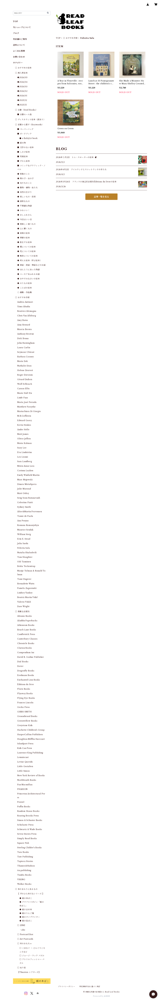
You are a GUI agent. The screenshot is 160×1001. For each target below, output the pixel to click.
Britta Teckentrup (26, 566)
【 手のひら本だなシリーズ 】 (30, 893)
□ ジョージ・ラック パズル (31, 955)
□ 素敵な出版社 (22, 611)
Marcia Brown (24, 329)
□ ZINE (21, 925)
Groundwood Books (27, 716)
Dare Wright (23, 606)
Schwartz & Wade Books (29, 829)
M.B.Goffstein (24, 416)
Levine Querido (25, 762)
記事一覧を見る (101, 196)
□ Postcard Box (25, 934)
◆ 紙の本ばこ (25, 898)
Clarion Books (24, 648)
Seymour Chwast (25, 352)
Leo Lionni (22, 457)
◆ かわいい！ (23, 210)
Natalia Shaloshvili (27, 552)
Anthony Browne (25, 334)
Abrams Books (24, 616)
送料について (19, 45)
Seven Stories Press (27, 834)
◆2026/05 (22, 77)
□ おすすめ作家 (70, 38)
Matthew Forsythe (26, 407)
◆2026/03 (22, 86)
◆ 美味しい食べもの (26, 224)
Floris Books (23, 689)
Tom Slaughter (24, 557)
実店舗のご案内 (20, 39)
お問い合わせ (19, 57)
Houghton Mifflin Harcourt (31, 739)
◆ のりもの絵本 (24, 283)
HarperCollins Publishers (30, 734)
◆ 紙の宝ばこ (25, 921)
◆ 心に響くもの (24, 228)
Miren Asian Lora (25, 466)
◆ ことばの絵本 (24, 288)
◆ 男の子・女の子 (25, 178)
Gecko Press (23, 707)
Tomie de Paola (25, 516)
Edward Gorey (24, 420)
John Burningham (26, 343)
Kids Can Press (24, 748)
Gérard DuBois (24, 379)
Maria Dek (22, 361)
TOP (58, 38)
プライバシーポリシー (66, 986)
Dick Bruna (23, 338)
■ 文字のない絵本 (25, 147)
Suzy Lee (21, 448)
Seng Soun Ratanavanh (28, 498)
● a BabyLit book (28, 138)
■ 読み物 (21, 143)
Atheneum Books (25, 625)
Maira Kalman (24, 443)
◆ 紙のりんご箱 (26, 913)
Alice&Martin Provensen (29, 511)
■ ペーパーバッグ (25, 129)
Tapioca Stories (25, 861)
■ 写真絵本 (22, 156)
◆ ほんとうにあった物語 (28, 269)
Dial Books (22, 661)
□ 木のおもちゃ (24, 943)
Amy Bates (22, 320)
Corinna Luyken (25, 470)
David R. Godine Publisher (30, 657)
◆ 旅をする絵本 (24, 242)
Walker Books (24, 884)
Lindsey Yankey (25, 593)
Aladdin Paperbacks (27, 620)
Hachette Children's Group (31, 730)
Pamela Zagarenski (27, 588)
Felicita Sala (23, 548)
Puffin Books (23, 806)
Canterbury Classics (27, 639)
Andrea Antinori (25, 302)
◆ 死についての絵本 (26, 251)
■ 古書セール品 (24, 114)
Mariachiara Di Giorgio (29, 411)
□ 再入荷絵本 (21, 73)
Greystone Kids (25, 725)
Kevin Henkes (24, 425)
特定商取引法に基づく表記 (89, 986)
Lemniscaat (23, 757)
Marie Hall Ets (24, 393)
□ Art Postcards (25, 939)
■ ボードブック (24, 134)
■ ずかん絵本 (23, 161)
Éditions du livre (25, 684)
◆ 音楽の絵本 (23, 233)
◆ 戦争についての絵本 (27, 256)
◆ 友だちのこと (24, 183)
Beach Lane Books (26, 630)
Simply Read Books (27, 838)
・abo (22, 930)
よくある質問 (19, 51)
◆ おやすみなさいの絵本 (28, 278)
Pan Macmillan (24, 784)
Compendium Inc (25, 652)
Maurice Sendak (25, 530)
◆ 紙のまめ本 (25, 909)
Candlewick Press (26, 634)
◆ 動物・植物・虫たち (27, 187)
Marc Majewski (25, 479)
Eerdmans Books (25, 675)
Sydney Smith (24, 507)
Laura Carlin (23, 347)
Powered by (101, 996)
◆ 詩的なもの (23, 201)
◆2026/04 (22, 82)
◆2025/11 (22, 105)
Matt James (23, 434)
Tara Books (23, 852)
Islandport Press (25, 743)
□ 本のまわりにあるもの (26, 889)
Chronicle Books (25, 643)
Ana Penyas (23, 520)
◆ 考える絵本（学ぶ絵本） (29, 260)
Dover (20, 666)
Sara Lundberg (24, 461)
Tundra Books (24, 875)
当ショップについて (22, 27)
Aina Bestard (23, 325)
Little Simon (23, 771)
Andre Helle (23, 429)
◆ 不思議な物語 (24, 206)
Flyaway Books (25, 693)
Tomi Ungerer (24, 579)
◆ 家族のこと (23, 174)
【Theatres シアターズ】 (29, 972)
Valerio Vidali (24, 602)
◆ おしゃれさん (24, 215)
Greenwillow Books (27, 721)
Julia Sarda (22, 543)
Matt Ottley (23, 493)
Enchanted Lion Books (28, 680)
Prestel (20, 802)
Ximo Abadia (23, 306)
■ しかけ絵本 (23, 152)
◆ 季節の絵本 (23, 237)
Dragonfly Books (25, 671)
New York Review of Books (31, 775)
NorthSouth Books (26, 780)
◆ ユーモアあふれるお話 (28, 274)
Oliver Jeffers (24, 438)
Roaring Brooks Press (28, 815)
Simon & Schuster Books (29, 820)
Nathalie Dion (24, 366)
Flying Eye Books (26, 698)
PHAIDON (22, 789)
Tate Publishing (25, 856)
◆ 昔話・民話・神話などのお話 (31, 265)
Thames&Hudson (26, 866)
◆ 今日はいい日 (24, 219)
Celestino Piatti (25, 502)
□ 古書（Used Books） (26, 110)
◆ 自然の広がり (24, 192)
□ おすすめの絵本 (23, 68)
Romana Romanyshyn (28, 525)
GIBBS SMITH (24, 712)
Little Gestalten (25, 766)
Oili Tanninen (24, 561)
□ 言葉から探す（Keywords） (29, 124)
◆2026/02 (22, 91)
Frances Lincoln (25, 702)
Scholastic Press (25, 825)
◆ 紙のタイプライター (29, 917)
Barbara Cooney (25, 356)
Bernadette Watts (25, 583)
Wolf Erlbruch (24, 384)
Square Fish (23, 843)
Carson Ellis (23, 388)
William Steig (24, 534)
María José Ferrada (26, 402)
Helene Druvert (25, 370)
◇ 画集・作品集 (24, 292)
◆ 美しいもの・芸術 (26, 196)
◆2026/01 (22, 95)
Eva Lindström (24, 452)
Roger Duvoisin (25, 375)
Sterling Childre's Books (29, 847)
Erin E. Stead (23, 539)
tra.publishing (24, 870)
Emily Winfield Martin (28, 475)
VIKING (21, 879)
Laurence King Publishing (30, 753)
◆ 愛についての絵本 (26, 247)
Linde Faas (22, 397)
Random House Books (28, 811)
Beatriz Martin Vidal (27, 597)
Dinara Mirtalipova (26, 484)
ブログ (16, 33)
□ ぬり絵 (21, 967)
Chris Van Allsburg (26, 315)
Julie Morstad (24, 489)
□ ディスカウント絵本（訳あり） (30, 119)
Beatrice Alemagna (26, 311)
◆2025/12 (22, 100)
